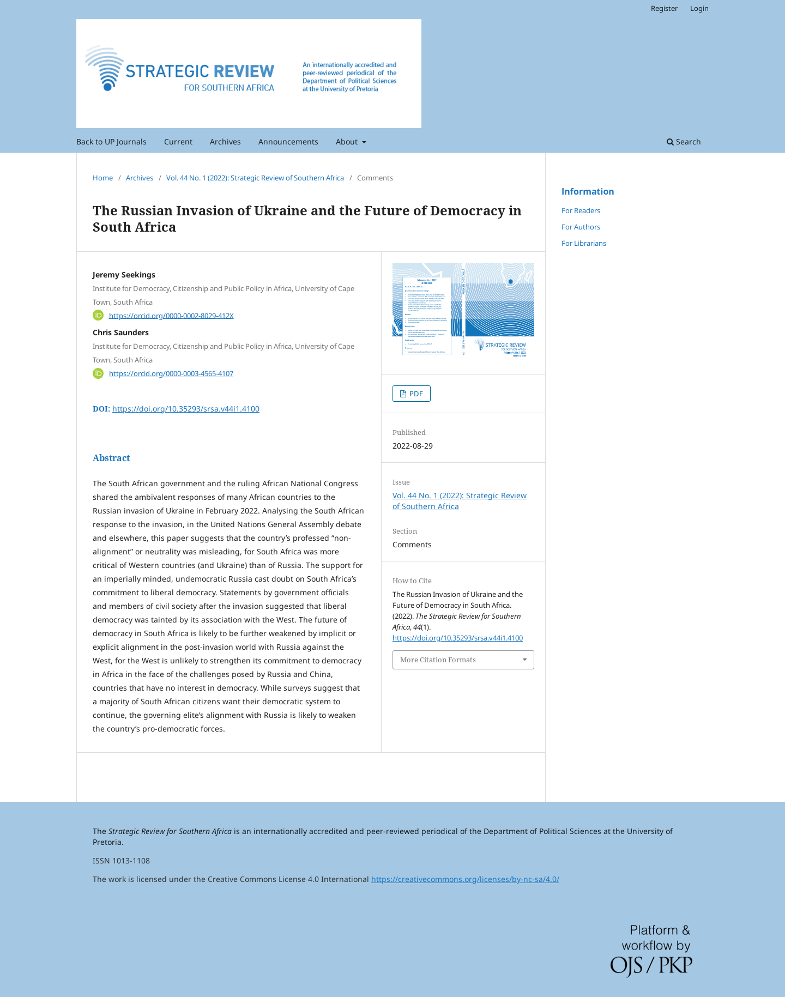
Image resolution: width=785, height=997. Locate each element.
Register (664, 8)
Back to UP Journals (111, 141)
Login (699, 8)
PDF (415, 393)
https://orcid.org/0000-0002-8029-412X (171, 315)
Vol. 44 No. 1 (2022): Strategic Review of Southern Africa (255, 178)
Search (684, 141)
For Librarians (583, 243)
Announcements (288, 141)
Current (178, 141)
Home (103, 178)
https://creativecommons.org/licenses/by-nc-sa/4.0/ (465, 879)
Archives (225, 141)
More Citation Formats (438, 659)
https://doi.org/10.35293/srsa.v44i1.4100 (185, 408)
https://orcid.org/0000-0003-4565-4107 (171, 373)
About (348, 141)
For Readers (580, 210)
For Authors (580, 227)
